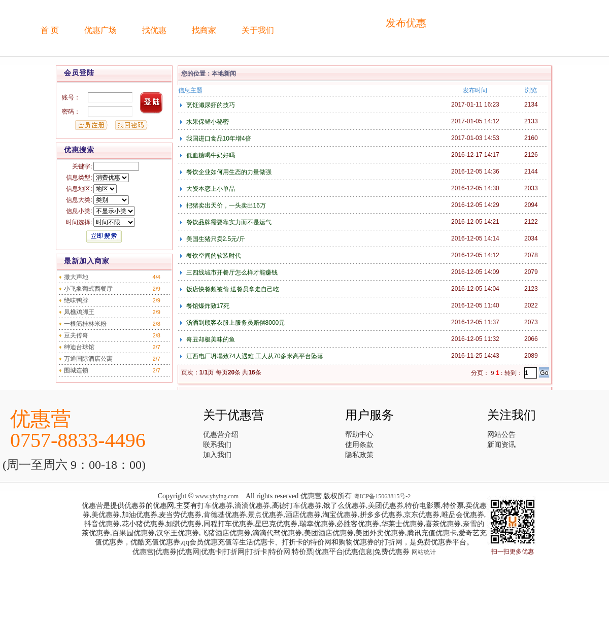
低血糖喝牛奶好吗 (209, 155)
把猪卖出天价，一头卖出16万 (225, 205)
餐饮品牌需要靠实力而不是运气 (227, 222)
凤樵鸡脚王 (79, 312)
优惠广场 (100, 30)
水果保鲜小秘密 (206, 121)
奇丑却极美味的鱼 (209, 339)
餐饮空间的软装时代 (212, 255)
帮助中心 (359, 434)
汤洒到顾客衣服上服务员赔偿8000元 (234, 322)
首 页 (50, 30)
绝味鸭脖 (76, 300)
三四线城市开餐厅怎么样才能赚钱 (230, 272)
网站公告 (501, 434)
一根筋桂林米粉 (85, 323)
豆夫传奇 (76, 335)
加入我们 (217, 455)
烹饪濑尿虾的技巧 (209, 105)
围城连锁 (76, 370)
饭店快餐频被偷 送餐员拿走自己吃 (231, 289)
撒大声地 (76, 277)
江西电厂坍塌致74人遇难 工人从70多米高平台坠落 (253, 356)
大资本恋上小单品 (209, 188)
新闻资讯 (501, 445)
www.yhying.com (217, 496)
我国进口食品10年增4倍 (217, 138)
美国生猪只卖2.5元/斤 (214, 239)
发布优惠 (406, 22)
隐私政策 (359, 455)
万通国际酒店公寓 (88, 358)
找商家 (204, 30)
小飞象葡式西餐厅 (88, 288)
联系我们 (217, 445)
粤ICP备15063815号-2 (382, 496)
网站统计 (424, 552)
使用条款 (359, 445)
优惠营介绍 (221, 434)
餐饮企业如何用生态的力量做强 (227, 172)
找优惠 (154, 30)
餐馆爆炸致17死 (206, 306)
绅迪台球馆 (79, 347)
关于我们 (258, 30)
